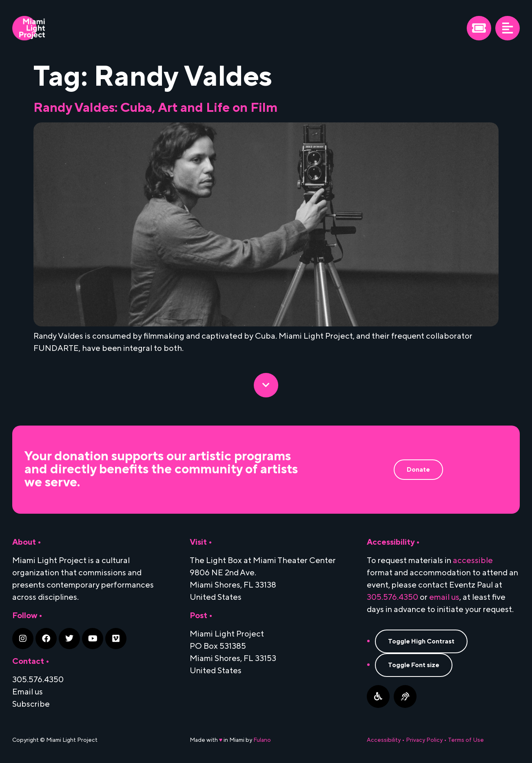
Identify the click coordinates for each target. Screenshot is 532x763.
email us (444, 597)
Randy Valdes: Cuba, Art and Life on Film (155, 108)
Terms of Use (466, 740)
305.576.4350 (392, 597)
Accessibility (384, 740)
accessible (473, 560)
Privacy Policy (424, 740)
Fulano (262, 740)
